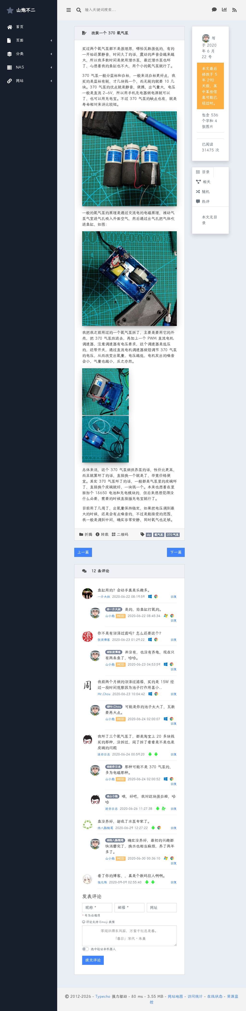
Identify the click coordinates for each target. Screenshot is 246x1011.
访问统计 (195, 996)
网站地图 (175, 996)
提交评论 (93, 960)
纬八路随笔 (105, 828)
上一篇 (83, 552)
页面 (15, 40)
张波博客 (104, 640)
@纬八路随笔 (115, 840)
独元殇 (102, 882)
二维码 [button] (120, 534)
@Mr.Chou (114, 706)
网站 (15, 80)
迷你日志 (104, 754)
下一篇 (176, 552)
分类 (15, 53)
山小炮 (110, 616)
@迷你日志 (114, 766)
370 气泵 (173, 535)
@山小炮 (112, 796)
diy (149, 535)
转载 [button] (102, 534)
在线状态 (214, 996)
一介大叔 (104, 597)
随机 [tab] (202, 191)
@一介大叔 (114, 609)
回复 (174, 597)
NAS (15, 67)
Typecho (102, 996)
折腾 (88, 534)
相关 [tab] (203, 182)
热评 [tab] (202, 201)
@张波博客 (114, 652)
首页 (15, 27)
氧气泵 (158, 535)
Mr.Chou (104, 694)
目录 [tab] (202, 172)
